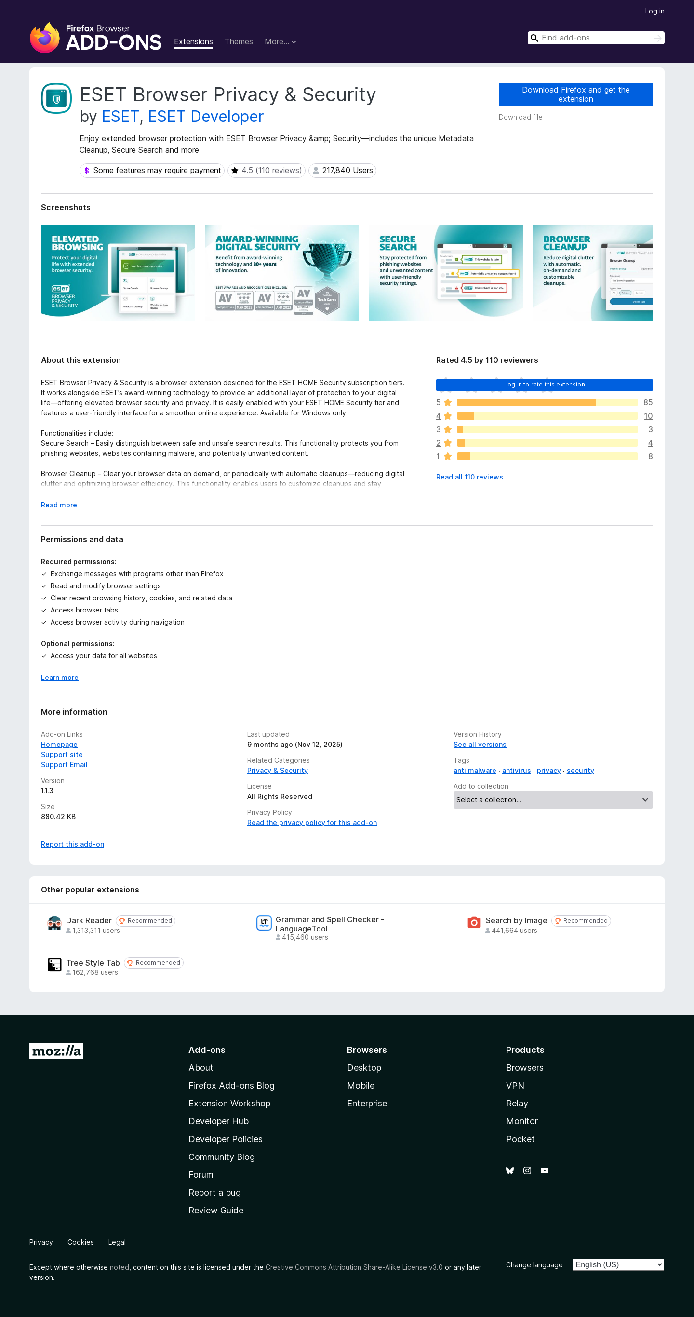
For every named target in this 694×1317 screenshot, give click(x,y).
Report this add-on (72, 844)
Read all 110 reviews (469, 477)
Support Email (64, 764)
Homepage (59, 744)
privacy (549, 770)
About (201, 1068)
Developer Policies (225, 1139)
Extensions (193, 41)
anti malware (475, 770)
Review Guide (215, 1210)
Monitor (522, 1121)
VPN (515, 1085)
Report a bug (214, 1192)
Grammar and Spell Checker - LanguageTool (330, 924)
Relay (517, 1103)
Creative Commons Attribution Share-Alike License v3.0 (354, 1267)
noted (119, 1267)
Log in (655, 11)
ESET (120, 116)
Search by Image (516, 920)
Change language (534, 1265)
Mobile (360, 1085)
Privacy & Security (277, 770)
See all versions (480, 744)
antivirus (516, 770)
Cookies (80, 1242)
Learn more (60, 677)
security (580, 770)
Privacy (41, 1242)
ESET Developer (206, 116)
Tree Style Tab (93, 963)
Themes (239, 41)
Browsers (525, 1068)
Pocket (520, 1139)
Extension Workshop (229, 1103)
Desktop (364, 1068)
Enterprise (367, 1103)
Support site (62, 754)
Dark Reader (89, 920)
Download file (521, 117)
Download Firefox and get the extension (576, 94)
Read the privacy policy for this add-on (312, 822)
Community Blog (221, 1157)
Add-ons (207, 1050)
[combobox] (596, 37)
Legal (117, 1242)
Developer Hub (218, 1121)
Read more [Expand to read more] (59, 505)
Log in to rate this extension (544, 384)
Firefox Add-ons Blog (231, 1085)
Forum (201, 1175)
